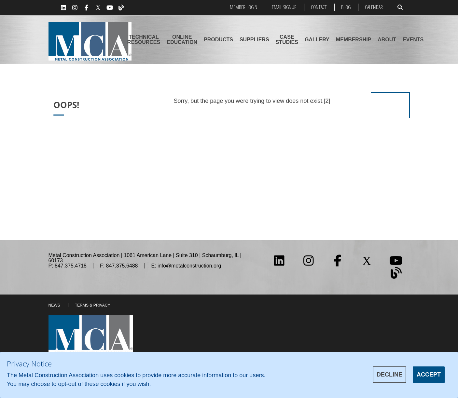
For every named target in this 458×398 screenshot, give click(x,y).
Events (413, 39)
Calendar (374, 7)
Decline (389, 374)
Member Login (243, 7)
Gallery (317, 39)
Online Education (182, 39)
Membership (353, 39)
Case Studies (287, 39)
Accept (429, 374)
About (387, 39)
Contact (319, 7)
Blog (346, 7)
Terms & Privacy (92, 305)
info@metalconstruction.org (189, 265)
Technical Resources (143, 39)
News (54, 305)
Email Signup (284, 7)
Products (218, 39)
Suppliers (254, 39)
